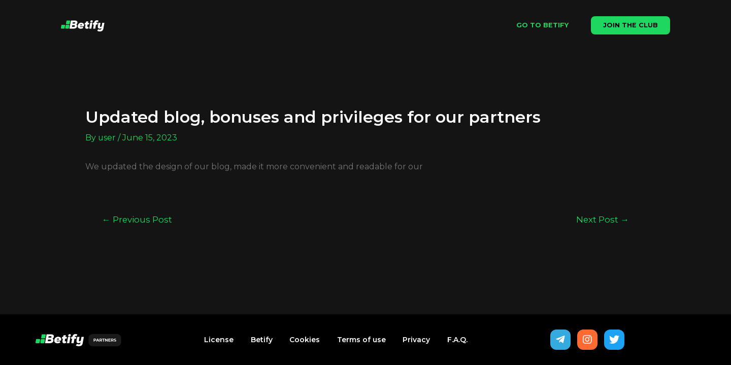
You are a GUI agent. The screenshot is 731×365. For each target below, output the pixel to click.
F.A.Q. (458, 339)
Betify (261, 339)
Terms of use (361, 339)
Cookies (304, 339)
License (218, 339)
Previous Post (137, 219)
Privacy (416, 339)
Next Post (602, 219)
